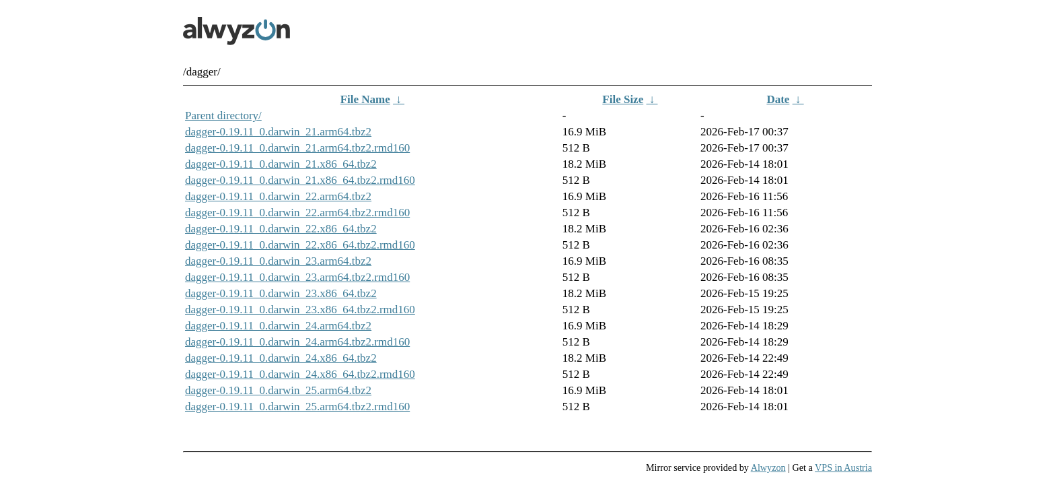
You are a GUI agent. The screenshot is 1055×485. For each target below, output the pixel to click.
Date (777, 99)
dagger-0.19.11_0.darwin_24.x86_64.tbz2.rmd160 (300, 374)
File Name (365, 99)
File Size (622, 99)
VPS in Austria (843, 467)
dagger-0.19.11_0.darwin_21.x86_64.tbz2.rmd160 (300, 180)
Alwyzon (768, 467)
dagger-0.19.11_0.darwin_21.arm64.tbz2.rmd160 (297, 147)
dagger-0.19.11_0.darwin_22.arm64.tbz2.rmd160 (297, 212)
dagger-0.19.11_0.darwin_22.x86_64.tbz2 (281, 228)
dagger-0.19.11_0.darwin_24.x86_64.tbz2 (281, 358)
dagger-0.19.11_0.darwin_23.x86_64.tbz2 (281, 293)
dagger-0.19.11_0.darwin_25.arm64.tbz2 (278, 390)
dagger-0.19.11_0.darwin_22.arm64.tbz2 (278, 196)
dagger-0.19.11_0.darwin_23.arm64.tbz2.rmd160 (297, 277)
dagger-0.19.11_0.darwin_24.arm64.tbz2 (278, 325)
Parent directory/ (223, 115)
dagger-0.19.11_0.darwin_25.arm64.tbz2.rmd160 (297, 406)
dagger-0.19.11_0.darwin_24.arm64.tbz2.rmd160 (297, 341)
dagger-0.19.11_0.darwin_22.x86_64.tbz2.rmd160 (300, 244)
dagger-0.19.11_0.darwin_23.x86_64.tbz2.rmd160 (300, 309)
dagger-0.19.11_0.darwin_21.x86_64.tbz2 (281, 164)
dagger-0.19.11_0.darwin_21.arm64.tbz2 (278, 131)
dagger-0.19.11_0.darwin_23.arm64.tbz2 (278, 261)
